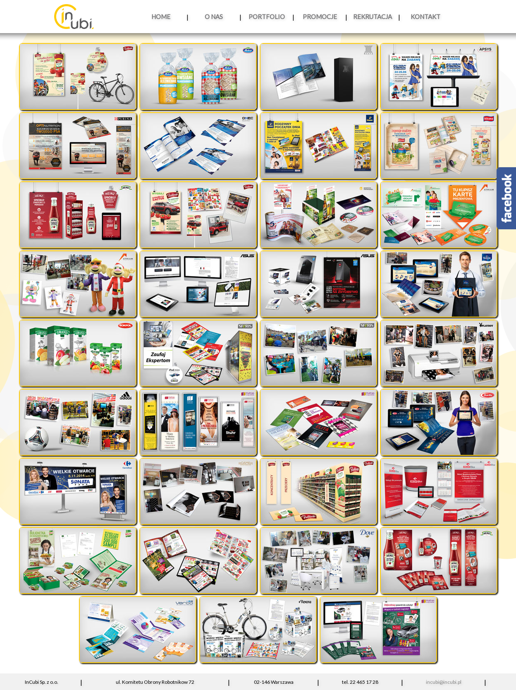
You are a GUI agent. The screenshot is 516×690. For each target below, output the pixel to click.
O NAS (214, 16)
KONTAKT (425, 16)
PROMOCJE (320, 16)
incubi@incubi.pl (443, 682)
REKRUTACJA (372, 16)
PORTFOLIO (266, 16)
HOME (160, 16)
